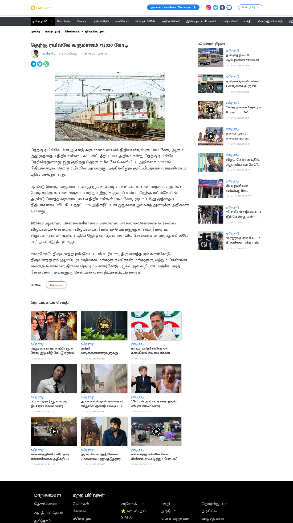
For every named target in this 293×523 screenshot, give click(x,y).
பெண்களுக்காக (175, 518)
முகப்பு (35, 31)
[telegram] (34, 66)
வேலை (79, 511)
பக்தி (165, 504)
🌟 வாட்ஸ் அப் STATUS (133, 514)
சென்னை (72, 31)
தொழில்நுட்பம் (215, 504)
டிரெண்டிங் (82, 518)
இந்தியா (168, 511)
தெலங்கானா (45, 504)
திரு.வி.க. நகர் (95, 31)
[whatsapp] (46, 66)
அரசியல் (209, 511)
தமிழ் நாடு (40, 21)
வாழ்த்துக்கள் (213, 518)
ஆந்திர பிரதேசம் (48, 513)
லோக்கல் (81, 504)
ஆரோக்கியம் (132, 504)
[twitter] (40, 66)
